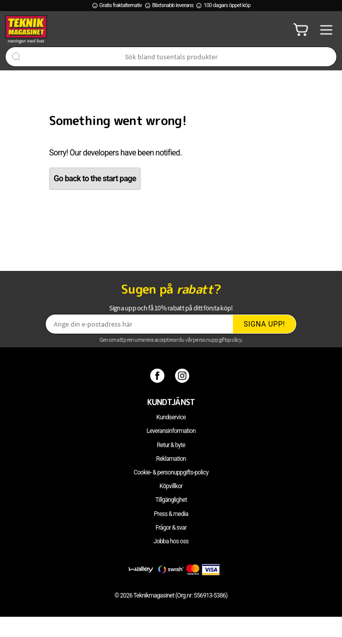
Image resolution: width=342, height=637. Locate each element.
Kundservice (171, 417)
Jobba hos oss (171, 541)
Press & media (171, 513)
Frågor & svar (170, 527)
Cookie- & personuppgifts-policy (170, 472)
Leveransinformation (171, 430)
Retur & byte (171, 445)
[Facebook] (158, 376)
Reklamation (171, 458)
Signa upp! (264, 324)
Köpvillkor (170, 486)
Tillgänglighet (171, 499)
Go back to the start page (95, 178)
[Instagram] (183, 376)
